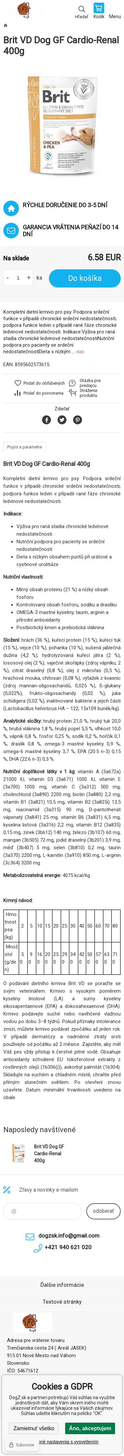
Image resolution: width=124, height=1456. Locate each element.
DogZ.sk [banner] (26, 11)
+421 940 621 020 (68, 1247)
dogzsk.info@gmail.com (69, 1235)
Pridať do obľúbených (44, 383)
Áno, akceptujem (90, 1428)
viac (80, 352)
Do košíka (85, 278)
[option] (62, 125)
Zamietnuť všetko (34, 1428)
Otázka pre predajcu (90, 383)
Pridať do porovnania (43, 393)
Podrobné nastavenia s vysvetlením (62, 1441)
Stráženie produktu (88, 393)
